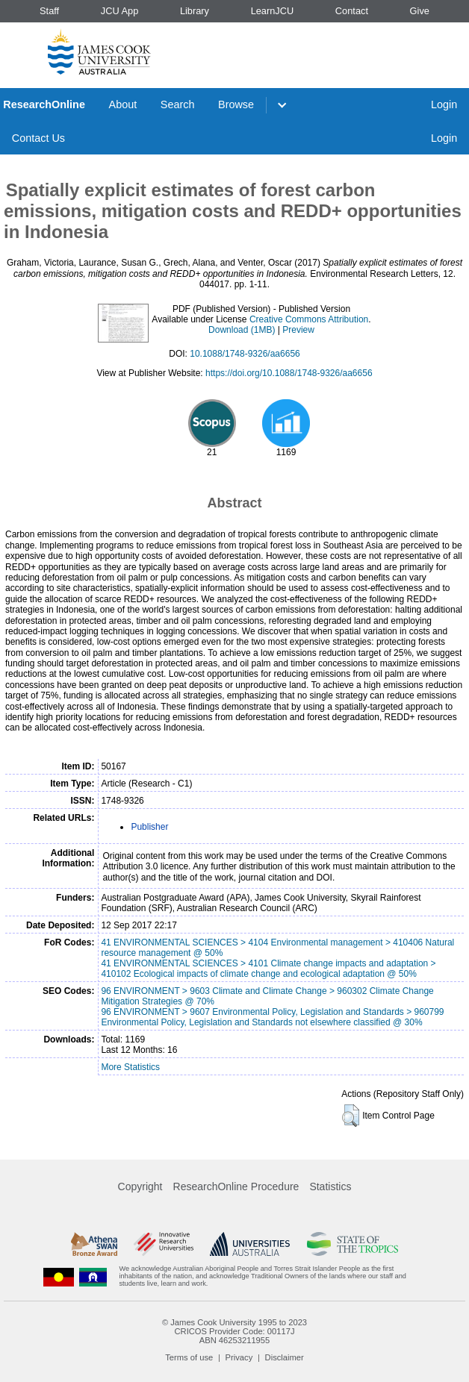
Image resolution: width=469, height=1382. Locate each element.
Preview (298, 330)
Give (419, 10)
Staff (49, 10)
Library (194, 10)
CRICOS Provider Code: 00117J (234, 1331)
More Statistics (130, 1067)
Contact (351, 10)
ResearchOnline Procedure (236, 1186)
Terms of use (189, 1357)
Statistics (330, 1186)
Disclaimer (284, 1357)
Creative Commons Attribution (308, 319)
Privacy (239, 1357)
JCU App (120, 10)
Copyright (140, 1186)
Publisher (149, 827)
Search (178, 104)
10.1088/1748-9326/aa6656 (244, 353)
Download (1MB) (241, 330)
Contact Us (38, 138)
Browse (236, 104)
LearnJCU (272, 10)
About (123, 104)
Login (444, 104)
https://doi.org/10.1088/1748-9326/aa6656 (289, 373)
